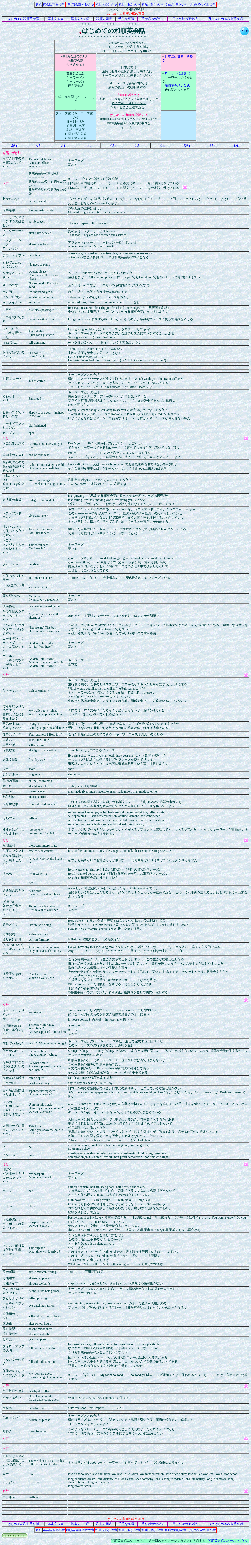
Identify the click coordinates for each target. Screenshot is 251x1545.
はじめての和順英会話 (23, 18)
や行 (187, 145)
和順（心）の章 (106, 4)
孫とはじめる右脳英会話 (225, 18)
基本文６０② (80, 18)
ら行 (212, 145)
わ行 (237, 145)
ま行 (162, 145)
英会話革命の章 (54, 4)
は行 (138, 145)
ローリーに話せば (177, 73)
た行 (88, 145)
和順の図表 (104, 18)
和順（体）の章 (152, 4)
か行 (39, 145)
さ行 (64, 145)
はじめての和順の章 (202, 4)
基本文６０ (56, 18)
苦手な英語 (126, 18)
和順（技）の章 (129, 4)
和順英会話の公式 (177, 85)
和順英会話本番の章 (80, 4)
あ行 (14, 145)
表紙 (38, 4)
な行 (113, 145)
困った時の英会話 (184, 18)
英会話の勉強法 (152, 18)
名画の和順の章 (175, 4)
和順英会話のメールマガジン (228, 1540)
